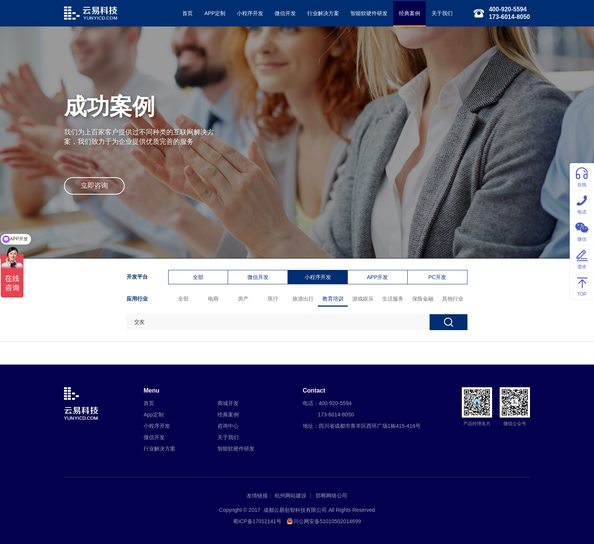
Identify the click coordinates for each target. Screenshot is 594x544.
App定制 (154, 415)
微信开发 (285, 13)
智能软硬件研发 (369, 13)
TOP (582, 285)
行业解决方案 (323, 13)
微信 (582, 231)
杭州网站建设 (290, 496)
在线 (582, 176)
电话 (582, 203)
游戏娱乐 (363, 299)
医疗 (273, 299)
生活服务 (392, 299)
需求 (582, 258)
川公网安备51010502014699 (327, 521)
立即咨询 (94, 185)
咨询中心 (228, 426)
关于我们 (442, 13)
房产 (243, 299)
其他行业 (452, 299)
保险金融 (422, 299)
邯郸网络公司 (331, 496)
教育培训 (333, 299)
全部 (198, 277)
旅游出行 (303, 299)
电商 (213, 299)
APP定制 (214, 13)
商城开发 (228, 403)
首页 (187, 13)
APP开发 (377, 277)
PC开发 (437, 277)
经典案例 (409, 13)
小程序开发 (250, 13)
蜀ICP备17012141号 (257, 521)
